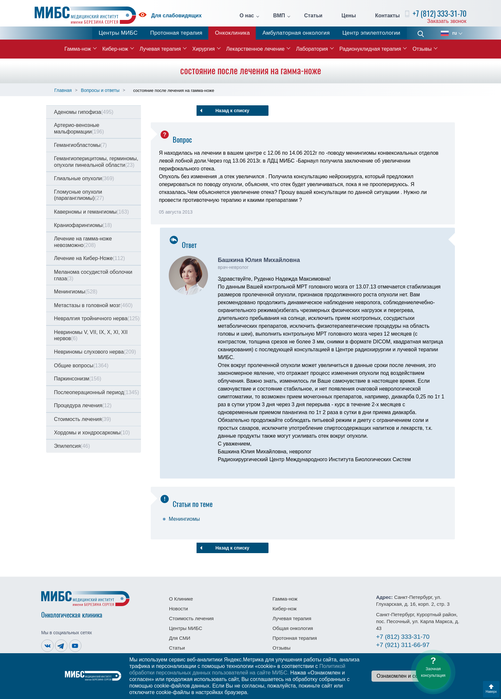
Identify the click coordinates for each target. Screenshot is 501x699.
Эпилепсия (72, 446)
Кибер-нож (115, 49)
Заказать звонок (446, 21)
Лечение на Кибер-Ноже (89, 258)
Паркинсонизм (77, 378)
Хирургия (203, 49)
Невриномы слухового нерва (95, 352)
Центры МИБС (118, 33)
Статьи (313, 15)
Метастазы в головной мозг (93, 305)
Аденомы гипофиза (83, 112)
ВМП (279, 15)
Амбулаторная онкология (296, 33)
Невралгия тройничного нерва (97, 318)
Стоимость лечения (82, 419)
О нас (246, 15)
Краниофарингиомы (83, 225)
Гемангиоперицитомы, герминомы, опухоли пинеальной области (96, 162)
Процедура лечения (83, 405)
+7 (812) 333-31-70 (439, 14)
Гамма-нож (77, 49)
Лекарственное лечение (255, 49)
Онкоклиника (232, 33)
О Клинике (181, 599)
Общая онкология (292, 628)
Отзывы (422, 49)
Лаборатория (312, 49)
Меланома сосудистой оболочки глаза (93, 275)
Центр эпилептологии (371, 33)
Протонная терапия (176, 33)
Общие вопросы (81, 365)
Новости (178, 608)
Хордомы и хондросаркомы (92, 432)
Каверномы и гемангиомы (91, 212)
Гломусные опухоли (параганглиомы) (79, 195)
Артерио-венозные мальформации (79, 128)
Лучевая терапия (160, 49)
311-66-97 (402, 645)
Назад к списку (233, 110)
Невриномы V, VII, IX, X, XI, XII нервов (91, 335)
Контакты (387, 15)
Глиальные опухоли (84, 178)
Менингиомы (75, 291)
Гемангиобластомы (80, 145)
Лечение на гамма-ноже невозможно (83, 242)
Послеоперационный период (96, 392)
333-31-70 (402, 637)
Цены (348, 15)
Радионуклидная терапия (370, 49)
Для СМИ (179, 638)
